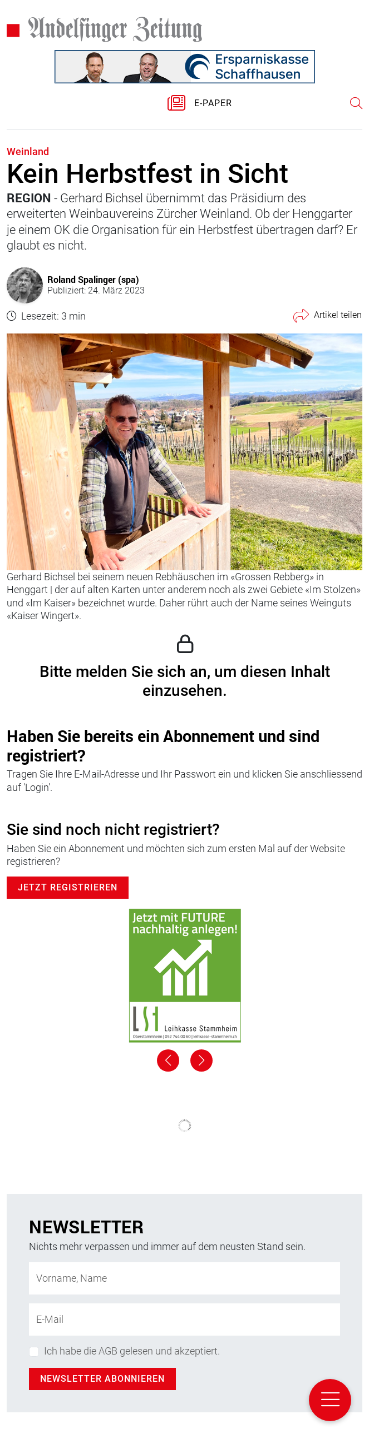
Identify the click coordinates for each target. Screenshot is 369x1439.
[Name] (184, 1278)
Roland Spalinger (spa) (93, 279)
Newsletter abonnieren (102, 1378)
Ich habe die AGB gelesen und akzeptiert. (132, 1351)
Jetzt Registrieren (67, 887)
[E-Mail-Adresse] (184, 1319)
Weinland (28, 151)
